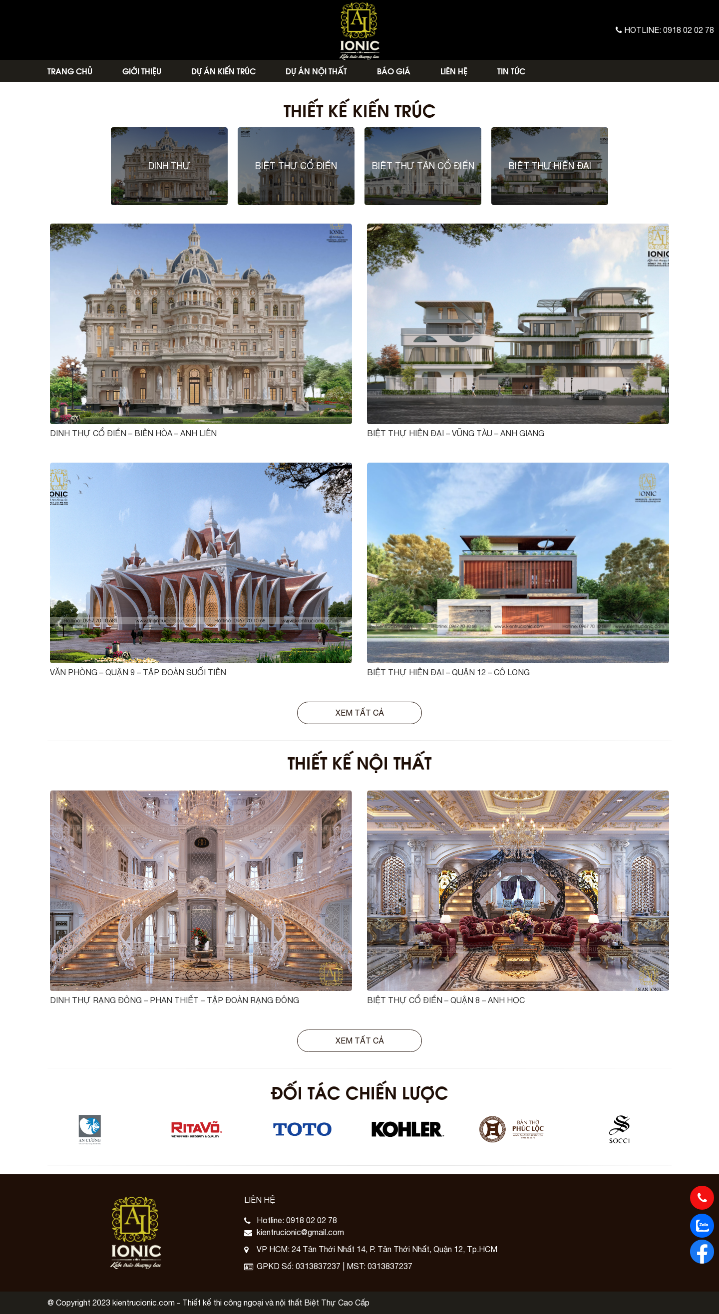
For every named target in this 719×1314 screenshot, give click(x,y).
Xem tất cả (360, 712)
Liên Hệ (453, 70)
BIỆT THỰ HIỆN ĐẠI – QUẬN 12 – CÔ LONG (448, 672)
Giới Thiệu (141, 70)
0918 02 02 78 (311, 1220)
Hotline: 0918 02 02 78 (665, 29)
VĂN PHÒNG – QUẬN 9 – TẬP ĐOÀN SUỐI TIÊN (138, 672)
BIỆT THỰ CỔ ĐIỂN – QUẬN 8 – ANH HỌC (446, 1000)
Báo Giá (393, 70)
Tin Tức (511, 70)
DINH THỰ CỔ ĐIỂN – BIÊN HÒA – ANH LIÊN (133, 433)
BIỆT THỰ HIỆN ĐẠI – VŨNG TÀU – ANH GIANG (455, 433)
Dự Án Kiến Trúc (223, 70)
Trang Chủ (69, 70)
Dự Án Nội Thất (316, 70)
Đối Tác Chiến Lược (359, 1091)
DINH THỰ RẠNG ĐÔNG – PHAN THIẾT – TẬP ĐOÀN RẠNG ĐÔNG (174, 1000)
